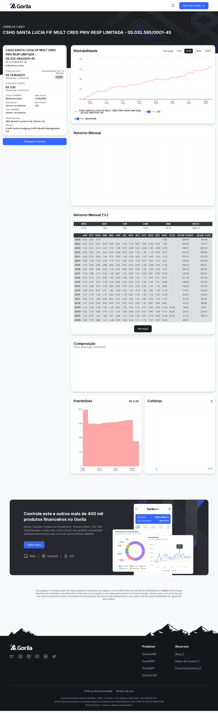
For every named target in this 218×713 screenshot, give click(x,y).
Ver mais (143, 328)
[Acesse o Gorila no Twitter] (12, 656)
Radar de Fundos (187, 661)
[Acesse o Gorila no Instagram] (29, 656)
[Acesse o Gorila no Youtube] (37, 656)
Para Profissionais (188, 668)
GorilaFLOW (149, 675)
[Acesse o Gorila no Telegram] (54, 656)
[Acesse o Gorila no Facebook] (20, 656)
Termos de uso (124, 691)
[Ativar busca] (172, 5)
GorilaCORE (149, 654)
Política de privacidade (98, 691)
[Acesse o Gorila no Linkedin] (46, 656)
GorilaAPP (148, 668)
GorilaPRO (148, 661)
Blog (179, 654)
